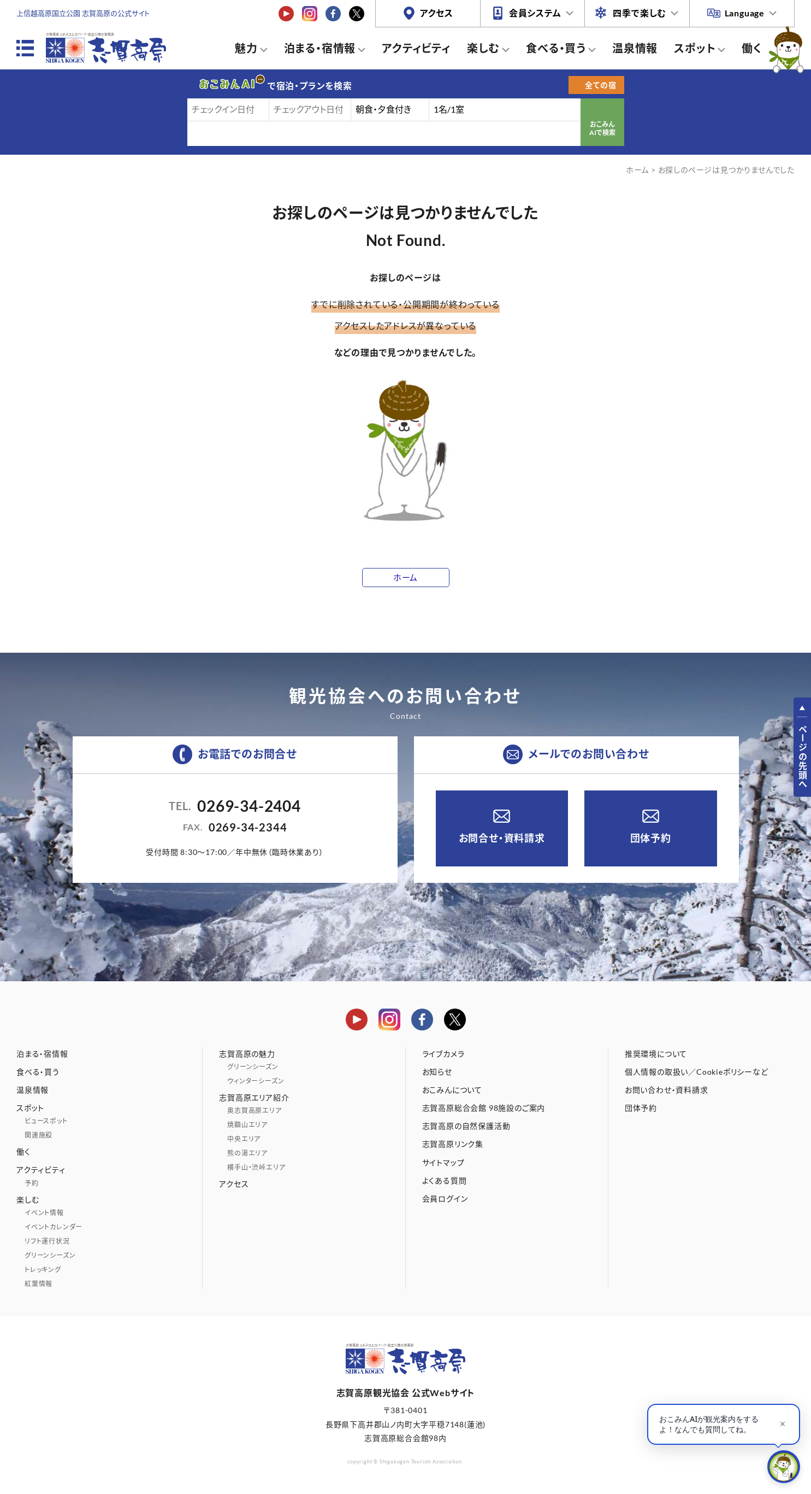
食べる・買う (556, 48)
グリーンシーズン (50, 1255)
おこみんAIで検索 (602, 128)
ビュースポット (46, 1121)
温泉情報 (635, 48)
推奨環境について (656, 1053)
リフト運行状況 (47, 1241)
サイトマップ (443, 1162)
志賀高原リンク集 (452, 1144)
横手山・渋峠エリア (256, 1167)
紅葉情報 (38, 1284)
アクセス (436, 13)
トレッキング (43, 1269)
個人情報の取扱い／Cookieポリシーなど (696, 1071)
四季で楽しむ (639, 13)
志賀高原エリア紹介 (254, 1097)
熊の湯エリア (247, 1153)
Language (745, 13)
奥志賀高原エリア (254, 1110)
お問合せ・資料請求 (502, 838)
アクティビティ (416, 48)
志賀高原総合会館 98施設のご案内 (484, 1107)
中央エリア (244, 1139)
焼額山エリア (247, 1125)
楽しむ (483, 48)
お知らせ (437, 1071)
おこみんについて (452, 1089)
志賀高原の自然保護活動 (466, 1125)
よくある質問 (444, 1180)
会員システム (535, 13)
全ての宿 (600, 85)
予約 (32, 1183)
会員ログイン (445, 1198)
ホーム (637, 169)
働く (752, 48)
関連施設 (38, 1135)
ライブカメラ (443, 1053)
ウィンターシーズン (255, 1081)
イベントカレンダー (53, 1227)
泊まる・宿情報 (320, 48)
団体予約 (650, 838)
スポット (694, 48)
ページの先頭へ (802, 756)
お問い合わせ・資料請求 (666, 1089)
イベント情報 (44, 1213)
